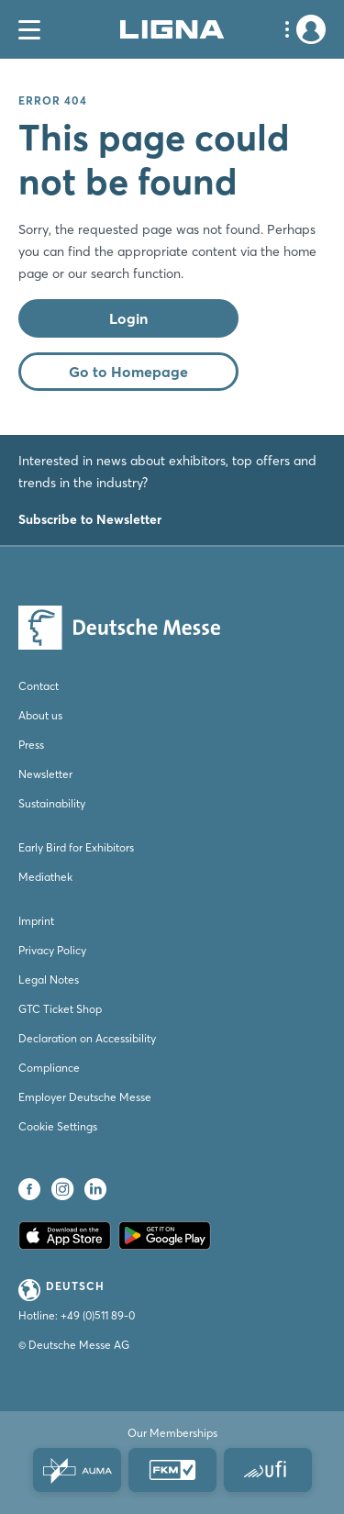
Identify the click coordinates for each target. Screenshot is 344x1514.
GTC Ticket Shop (60, 1009)
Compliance (49, 1067)
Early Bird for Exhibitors (76, 847)
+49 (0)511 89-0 (98, 1315)
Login (128, 318)
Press (31, 744)
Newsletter (45, 774)
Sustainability (51, 803)
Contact (38, 686)
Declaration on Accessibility (87, 1038)
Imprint (36, 921)
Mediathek (45, 877)
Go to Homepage (128, 371)
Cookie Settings (57, 1126)
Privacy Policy (52, 950)
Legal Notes (48, 979)
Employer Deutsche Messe (84, 1097)
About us (40, 715)
